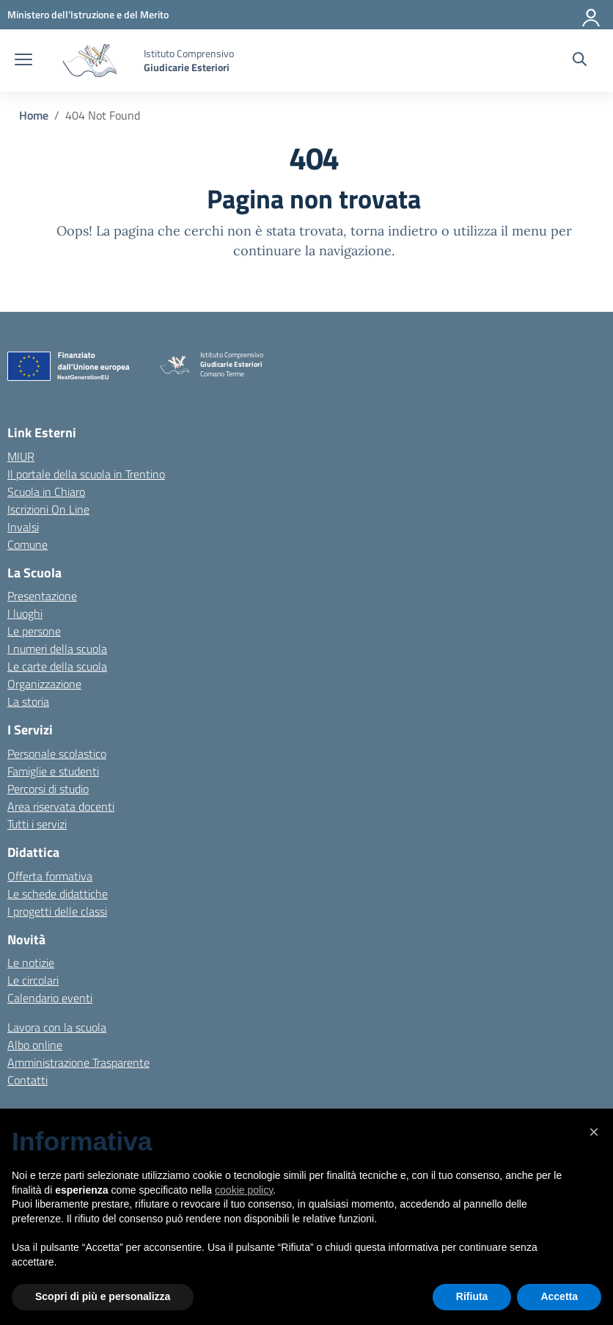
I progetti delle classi (57, 911)
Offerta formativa (49, 876)
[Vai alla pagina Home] (33, 115)
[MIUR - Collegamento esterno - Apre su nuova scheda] (88, 14)
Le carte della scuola (57, 666)
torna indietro (394, 230)
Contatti (27, 1080)
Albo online (34, 1045)
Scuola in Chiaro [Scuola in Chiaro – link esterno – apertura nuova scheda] (46, 491)
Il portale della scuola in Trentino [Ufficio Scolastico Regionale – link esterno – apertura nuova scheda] (86, 474)
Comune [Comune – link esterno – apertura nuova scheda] (27, 544)
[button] (594, 1132)
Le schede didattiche (57, 893)
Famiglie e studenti (53, 771)
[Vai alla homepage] (90, 60)
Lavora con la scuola (56, 1027)
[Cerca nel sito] (579, 60)
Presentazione (42, 596)
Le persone (34, 631)
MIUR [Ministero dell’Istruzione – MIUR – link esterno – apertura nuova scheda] (20, 456)
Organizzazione (44, 684)
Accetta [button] (559, 1296)
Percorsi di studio (48, 788)
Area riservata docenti (60, 806)
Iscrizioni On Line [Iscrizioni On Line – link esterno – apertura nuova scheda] (48, 509)
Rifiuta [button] (472, 1296)
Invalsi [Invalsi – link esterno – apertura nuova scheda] (23, 527)
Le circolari (33, 980)
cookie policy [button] (244, 1190)
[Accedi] (592, 14)
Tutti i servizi (37, 824)
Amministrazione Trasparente (78, 1062)
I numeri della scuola (57, 648)
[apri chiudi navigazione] (23, 61)
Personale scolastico (56, 753)
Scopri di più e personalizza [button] (102, 1296)
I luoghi (25, 613)
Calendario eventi (49, 998)
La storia (28, 701)
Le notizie (30, 962)
